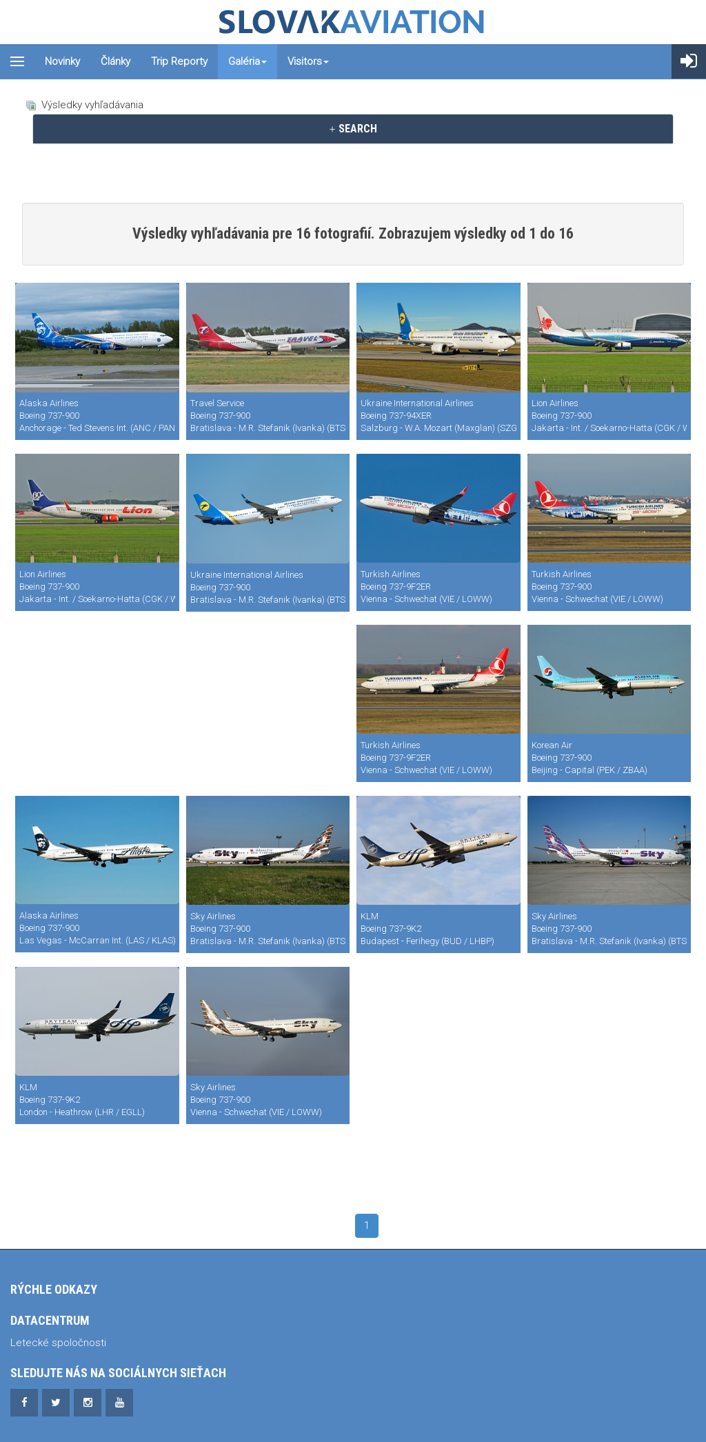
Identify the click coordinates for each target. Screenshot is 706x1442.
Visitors (308, 61)
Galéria (247, 61)
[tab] (353, 128)
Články (115, 61)
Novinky (62, 61)
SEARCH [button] (352, 128)
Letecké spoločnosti (58, 1342)
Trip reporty (179, 61)
